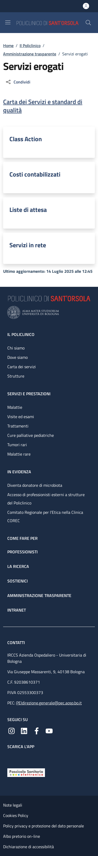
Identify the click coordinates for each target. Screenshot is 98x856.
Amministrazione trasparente (29, 54)
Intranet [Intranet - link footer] (16, 610)
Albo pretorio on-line (21, 836)
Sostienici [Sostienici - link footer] (17, 581)
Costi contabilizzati (34, 174)
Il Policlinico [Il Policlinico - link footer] (20, 334)
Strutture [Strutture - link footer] (15, 376)
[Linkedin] (24, 730)
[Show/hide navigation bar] (8, 22)
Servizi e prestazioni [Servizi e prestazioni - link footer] (28, 394)
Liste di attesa (28, 209)
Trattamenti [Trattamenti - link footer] (17, 426)
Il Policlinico (30, 45)
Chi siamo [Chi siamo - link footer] (16, 348)
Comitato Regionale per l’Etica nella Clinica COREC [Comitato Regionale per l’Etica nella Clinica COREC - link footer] (45, 516)
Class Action (25, 139)
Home (8, 45)
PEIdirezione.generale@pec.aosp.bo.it (49, 703)
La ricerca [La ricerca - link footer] (18, 566)
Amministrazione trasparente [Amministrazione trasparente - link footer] (39, 595)
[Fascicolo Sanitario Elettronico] (26, 772)
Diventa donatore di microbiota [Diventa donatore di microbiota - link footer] (34, 485)
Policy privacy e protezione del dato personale (43, 826)
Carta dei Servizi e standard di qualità (42, 106)
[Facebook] (36, 730)
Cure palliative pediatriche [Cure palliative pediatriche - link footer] (30, 435)
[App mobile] (11, 757)
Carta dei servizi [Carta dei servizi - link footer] (21, 367)
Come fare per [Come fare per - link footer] (22, 538)
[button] (88, 23)
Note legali (12, 805)
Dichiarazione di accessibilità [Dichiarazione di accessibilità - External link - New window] (28, 847)
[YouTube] (49, 730)
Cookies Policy (15, 815)
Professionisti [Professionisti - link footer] (22, 552)
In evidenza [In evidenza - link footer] (19, 472)
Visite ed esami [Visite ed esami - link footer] (20, 416)
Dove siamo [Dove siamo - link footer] (17, 357)
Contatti (16, 642)
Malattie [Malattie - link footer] (14, 407)
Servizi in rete (27, 245)
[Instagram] (11, 730)
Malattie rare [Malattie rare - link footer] (19, 454)
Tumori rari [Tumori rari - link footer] (17, 445)
